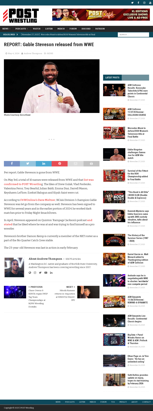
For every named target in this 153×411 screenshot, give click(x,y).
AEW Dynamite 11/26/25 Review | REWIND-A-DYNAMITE (138, 300)
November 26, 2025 (137, 306)
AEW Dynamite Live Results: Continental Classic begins (137, 319)
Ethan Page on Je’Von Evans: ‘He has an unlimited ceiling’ (138, 359)
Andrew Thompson (33, 53)
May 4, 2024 (13, 53)
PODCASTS (20, 29)
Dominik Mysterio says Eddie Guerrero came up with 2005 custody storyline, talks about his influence (138, 217)
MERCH (61, 29)
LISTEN (49, 29)
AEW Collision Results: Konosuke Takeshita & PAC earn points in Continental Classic (138, 91)
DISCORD (86, 29)
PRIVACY (123, 402)
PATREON (100, 29)
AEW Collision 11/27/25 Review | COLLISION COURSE (137, 112)
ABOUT (134, 402)
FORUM (73, 29)
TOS (113, 402)
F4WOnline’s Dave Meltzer (37, 200)
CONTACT (146, 402)
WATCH (36, 29)
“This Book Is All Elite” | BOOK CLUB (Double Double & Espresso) (138, 195)
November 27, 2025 (137, 100)
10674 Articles (73, 259)
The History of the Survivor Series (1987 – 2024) (138, 238)
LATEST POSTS (112, 77)
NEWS (5, 29)
